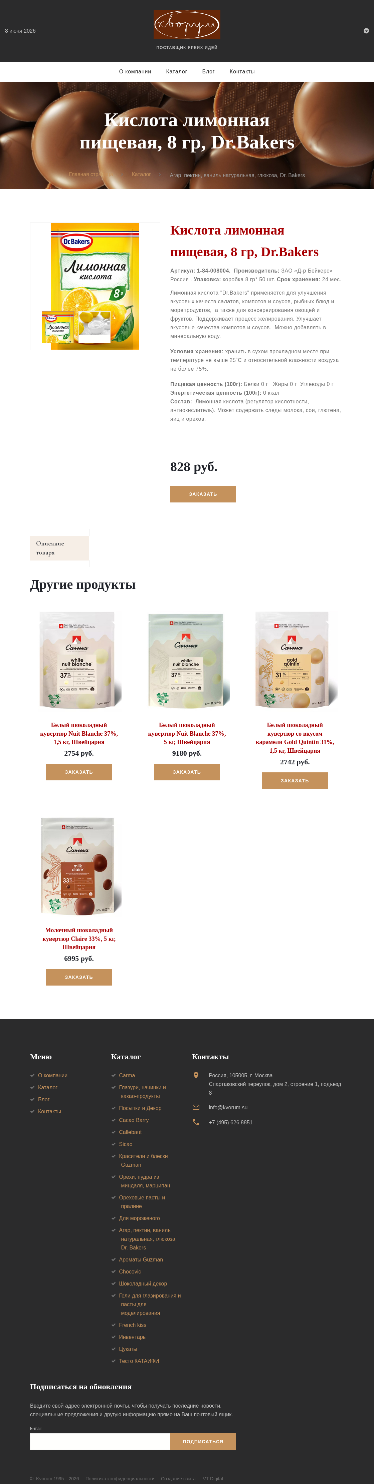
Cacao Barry (134, 1111)
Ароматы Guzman (141, 1251)
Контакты (242, 71)
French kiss (133, 1316)
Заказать (203, 494)
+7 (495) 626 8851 (230, 1114)
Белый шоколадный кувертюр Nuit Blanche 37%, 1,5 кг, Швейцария (79, 725)
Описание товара (61, 544)
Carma (127, 1067)
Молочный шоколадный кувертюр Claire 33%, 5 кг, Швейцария (79, 930)
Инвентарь (132, 1328)
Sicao (126, 1135)
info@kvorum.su (228, 1099)
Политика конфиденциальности (120, 1470)
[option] (95, 286)
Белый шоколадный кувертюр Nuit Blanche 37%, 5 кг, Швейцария (187, 725)
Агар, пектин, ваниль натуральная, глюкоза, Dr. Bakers (148, 1230)
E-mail (35, 1419)
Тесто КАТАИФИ (139, 1352)
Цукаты (128, 1340)
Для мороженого (139, 1209)
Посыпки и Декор (140, 1099)
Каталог (176, 71)
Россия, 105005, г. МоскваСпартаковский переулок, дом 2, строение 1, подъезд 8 (275, 1075)
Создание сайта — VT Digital (192, 1470)
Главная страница (90, 175)
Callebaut (130, 1123)
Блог (208, 71)
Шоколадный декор (143, 1275)
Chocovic (130, 1263)
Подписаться (203, 1433)
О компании (135, 71)
